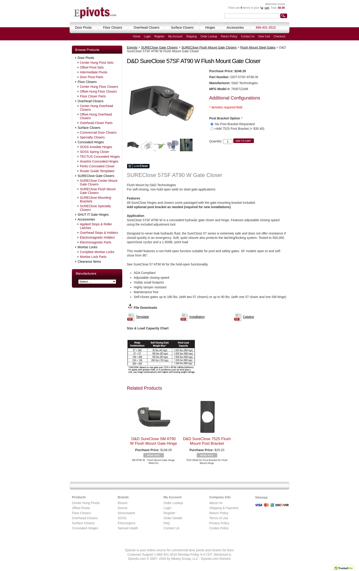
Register (159, 36)
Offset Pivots (81, 508)
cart (266, 7)
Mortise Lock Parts (93, 257)
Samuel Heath (128, 528)
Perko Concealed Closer (97, 166)
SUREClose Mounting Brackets (95, 199)
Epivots (132, 47)
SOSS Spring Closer (94, 152)
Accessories (86, 219)
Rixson (123, 503)
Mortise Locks (87, 247)
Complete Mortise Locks (97, 252)
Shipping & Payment (223, 508)
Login (147, 36)
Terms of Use (218, 518)
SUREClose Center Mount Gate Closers (98, 182)
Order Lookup (208, 36)
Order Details (172, 518)
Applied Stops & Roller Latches (96, 226)
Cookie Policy (219, 528)
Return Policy (229, 36)
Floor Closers (87, 82)
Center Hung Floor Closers (99, 86)
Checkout (279, 36)
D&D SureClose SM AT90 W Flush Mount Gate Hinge (153, 441)
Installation (197, 317)
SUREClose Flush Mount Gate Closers (98, 191)
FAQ (166, 523)
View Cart (264, 36)
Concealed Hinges (91, 142)
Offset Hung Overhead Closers (96, 116)
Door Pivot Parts (91, 77)
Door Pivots (86, 58)
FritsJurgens (126, 523)
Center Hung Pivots (86, 503)
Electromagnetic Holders (97, 237)
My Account (175, 36)
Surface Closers (89, 128)
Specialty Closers (92, 137)
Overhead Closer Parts (96, 123)
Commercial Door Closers (98, 132)
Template (142, 317)
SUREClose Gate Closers (96, 176)
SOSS (122, 518)
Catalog (248, 317)
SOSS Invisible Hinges (96, 147)
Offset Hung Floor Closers (98, 91)
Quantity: (215, 141)
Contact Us (247, 36)
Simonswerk (126, 513)
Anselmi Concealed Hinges (99, 161)
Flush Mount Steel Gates (257, 47)
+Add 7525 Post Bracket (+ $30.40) (239, 128)
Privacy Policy (219, 523)
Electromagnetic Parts (95, 242)
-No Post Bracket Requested (234, 124)
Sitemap (261, 497)
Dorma (122, 508)
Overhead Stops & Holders (99, 232)
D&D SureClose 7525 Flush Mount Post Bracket (207, 441)
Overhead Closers (90, 101)
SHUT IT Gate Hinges (93, 214)
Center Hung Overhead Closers (96, 107)
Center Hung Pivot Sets (96, 62)
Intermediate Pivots (93, 72)
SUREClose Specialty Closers (95, 208)
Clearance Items (89, 261)
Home (136, 36)
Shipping (191, 36)
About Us (216, 503)
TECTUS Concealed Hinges (100, 156)
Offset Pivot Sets (92, 67)
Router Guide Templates (97, 171)
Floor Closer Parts (93, 96)
